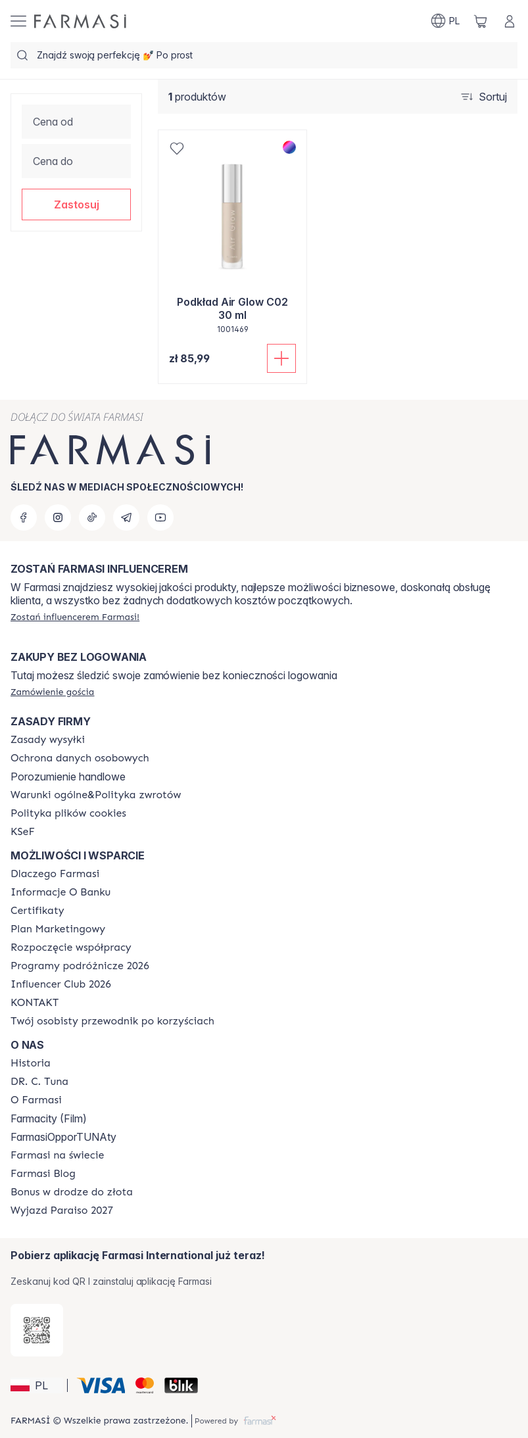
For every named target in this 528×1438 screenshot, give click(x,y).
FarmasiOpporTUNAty (63, 1136)
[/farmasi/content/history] (31, 1063)
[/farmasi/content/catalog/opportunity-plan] (58, 929)
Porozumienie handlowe (68, 776)
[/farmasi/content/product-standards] (37, 910)
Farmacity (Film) (49, 1118)
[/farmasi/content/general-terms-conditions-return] (96, 795)
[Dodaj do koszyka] (281, 358)
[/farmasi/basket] (481, 21)
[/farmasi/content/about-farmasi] (55, 873)
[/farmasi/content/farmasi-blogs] (43, 1173)
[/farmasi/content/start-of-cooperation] (71, 947)
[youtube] (160, 517)
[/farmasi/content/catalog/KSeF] (23, 831)
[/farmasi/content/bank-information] (60, 892)
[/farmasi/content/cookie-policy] (68, 813)
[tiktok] (92, 517)
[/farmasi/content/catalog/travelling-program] (80, 965)
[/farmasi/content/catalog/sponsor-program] (72, 1192)
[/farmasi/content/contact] (35, 1002)
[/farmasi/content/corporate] (57, 1155)
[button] (76, 204)
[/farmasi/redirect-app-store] (37, 1330)
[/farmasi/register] (75, 617)
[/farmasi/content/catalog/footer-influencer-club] (61, 984)
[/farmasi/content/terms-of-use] (80, 758)
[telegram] (126, 517)
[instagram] (58, 517)
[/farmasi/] (80, 21)
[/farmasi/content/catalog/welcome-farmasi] (112, 1021)
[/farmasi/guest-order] (52, 691)
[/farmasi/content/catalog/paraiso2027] (62, 1210)
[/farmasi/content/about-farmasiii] (36, 1100)
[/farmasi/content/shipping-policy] (48, 739)
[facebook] (24, 517)
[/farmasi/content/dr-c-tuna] (39, 1081)
